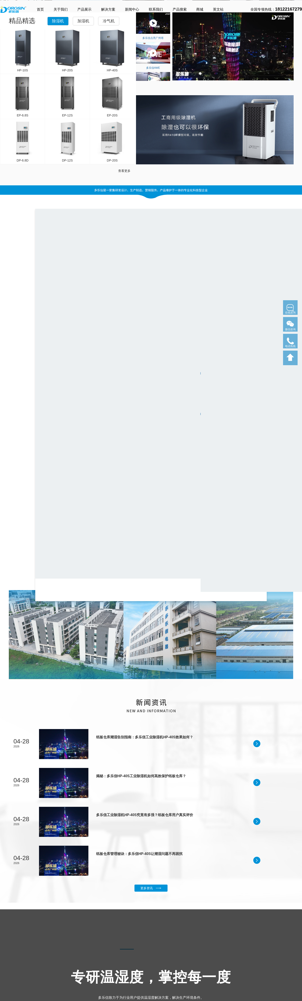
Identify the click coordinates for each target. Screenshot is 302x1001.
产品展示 (84, 9)
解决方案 (108, 9)
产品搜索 (180, 9)
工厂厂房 (138, 974)
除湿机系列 (9, 953)
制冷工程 (139, 953)
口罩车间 (138, 969)
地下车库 (115, 963)
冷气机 (109, 180)
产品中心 (7, 943)
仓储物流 (115, 974)
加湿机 (83, 180)
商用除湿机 (7, 969)
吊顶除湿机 (7, 979)
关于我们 (61, 9)
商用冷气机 (76, 963)
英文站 (218, 9)
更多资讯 (151, 690)
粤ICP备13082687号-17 (265, 971)
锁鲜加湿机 (40, 979)
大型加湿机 (40, 984)
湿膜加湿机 (40, 974)
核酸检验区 (139, 979)
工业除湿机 (7, 974)
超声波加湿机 (42, 963)
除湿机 (58, 180)
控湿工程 (116, 953)
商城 (199, 9)
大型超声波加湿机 (45, 969)
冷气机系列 (77, 953)
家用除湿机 (7, 963)
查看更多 (124, 329)
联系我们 (156, 9)
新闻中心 (132, 9)
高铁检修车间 (141, 963)
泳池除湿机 (7, 984)
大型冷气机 (76, 974)
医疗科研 (115, 969)
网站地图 (203, 977)
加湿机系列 (41, 953)
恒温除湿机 (7, 990)
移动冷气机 (76, 969)
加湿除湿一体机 (11, 995)
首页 (40, 9)
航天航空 (115, 979)
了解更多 (11, 102)
